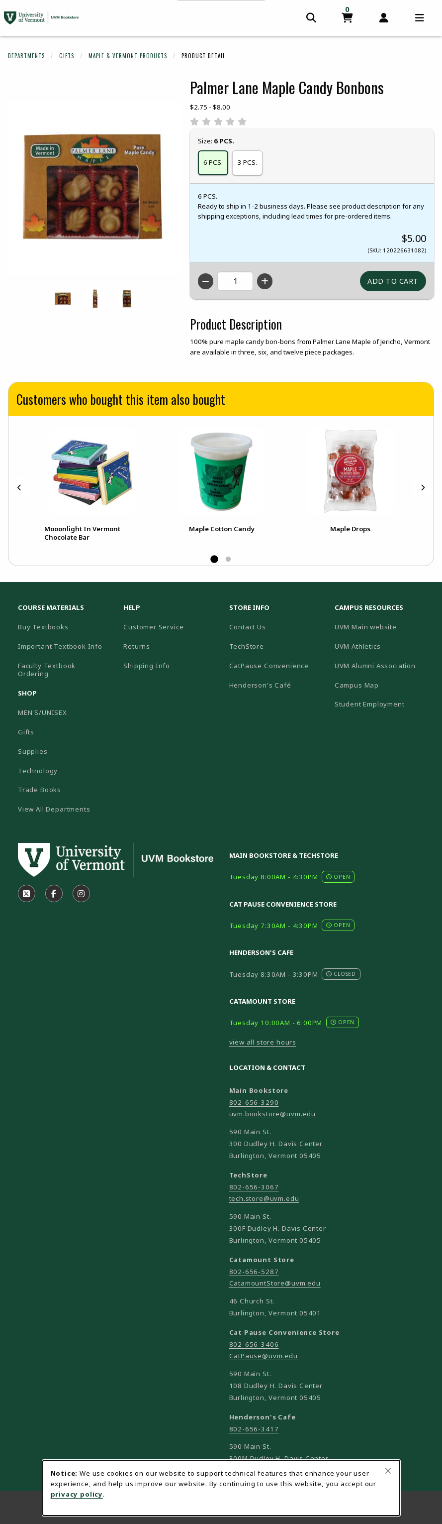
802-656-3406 (254, 1344)
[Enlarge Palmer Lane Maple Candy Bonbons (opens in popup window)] (95, 188)
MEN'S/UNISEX (42, 712)
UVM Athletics (383, 646)
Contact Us (247, 626)
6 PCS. (213, 162)
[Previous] (19, 487)
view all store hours (263, 1042)
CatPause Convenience (269, 665)
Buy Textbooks (43, 626)
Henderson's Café (260, 685)
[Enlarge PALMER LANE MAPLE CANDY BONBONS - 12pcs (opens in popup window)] (63, 299)
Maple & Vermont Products (127, 56)
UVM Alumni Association (383, 665)
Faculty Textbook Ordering (47, 670)
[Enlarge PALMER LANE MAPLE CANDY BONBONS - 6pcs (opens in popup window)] (127, 299)
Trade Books (39, 789)
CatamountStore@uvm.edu (275, 1283)
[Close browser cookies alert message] (388, 1470)
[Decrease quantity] (205, 281)
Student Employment (383, 703)
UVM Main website (383, 626)
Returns (136, 646)
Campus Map (383, 685)
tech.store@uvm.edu (264, 1198)
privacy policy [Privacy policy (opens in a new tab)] (77, 1494)
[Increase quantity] (264, 281)
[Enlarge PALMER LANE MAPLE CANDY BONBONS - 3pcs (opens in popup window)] (95, 299)
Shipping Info (146, 665)
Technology (38, 770)
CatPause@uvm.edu (263, 1355)
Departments (26, 56)
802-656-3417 (254, 1428)
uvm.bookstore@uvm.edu (272, 1113)
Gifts (66, 56)
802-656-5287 (254, 1271)
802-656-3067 (254, 1186)
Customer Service (153, 626)
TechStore (246, 646)
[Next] (423, 487)
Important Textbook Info (60, 646)
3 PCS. (247, 162)
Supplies (33, 751)
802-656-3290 (254, 1102)
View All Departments (54, 809)
